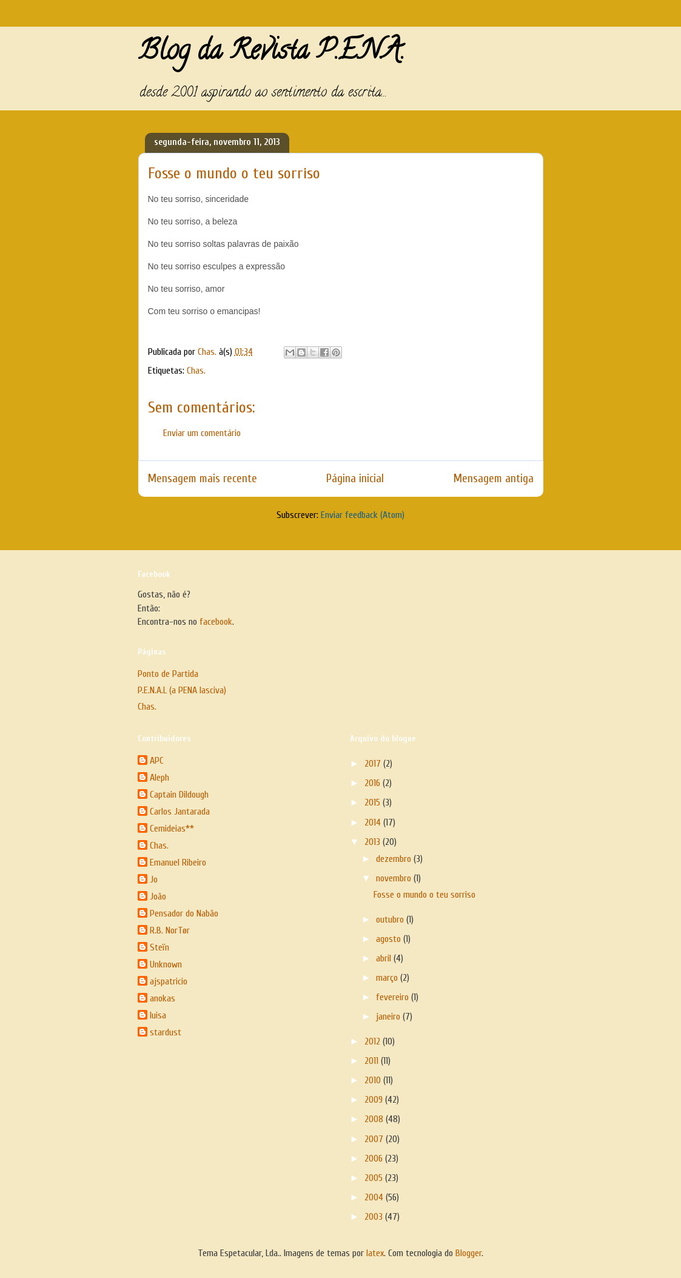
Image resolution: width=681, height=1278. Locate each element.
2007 (375, 1139)
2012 (373, 1041)
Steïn (159, 947)
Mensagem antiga (494, 478)
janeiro (389, 1016)
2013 (373, 841)
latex (375, 1253)
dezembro (395, 858)
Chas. (196, 370)
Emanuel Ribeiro (178, 862)
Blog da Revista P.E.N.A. (271, 53)
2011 (372, 1060)
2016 (373, 783)
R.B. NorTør (170, 930)
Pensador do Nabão (184, 913)
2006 (374, 1158)
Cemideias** (172, 828)
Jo (154, 879)
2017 (373, 763)
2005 (374, 1177)
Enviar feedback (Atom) (362, 515)
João (158, 896)
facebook (216, 621)
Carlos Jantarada (180, 811)
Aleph (159, 777)
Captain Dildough (179, 794)
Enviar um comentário (202, 433)
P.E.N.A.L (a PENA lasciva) (182, 690)
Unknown (166, 964)
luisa (158, 1015)
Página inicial (355, 478)
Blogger (468, 1253)
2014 (373, 822)
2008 (375, 1119)
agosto (389, 938)
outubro (391, 919)
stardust (165, 1032)
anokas (162, 998)
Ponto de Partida (168, 673)
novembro (395, 878)
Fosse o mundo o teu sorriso (424, 894)
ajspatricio (168, 981)
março (388, 977)
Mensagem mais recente (202, 478)
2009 (374, 1099)
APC (157, 760)
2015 (373, 802)
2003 (374, 1216)
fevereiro (393, 997)
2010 (373, 1080)
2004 (375, 1197)
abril (385, 958)
